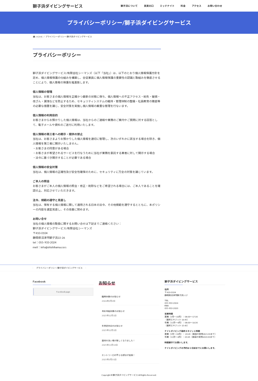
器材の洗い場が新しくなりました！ (118, 340)
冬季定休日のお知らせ (112, 326)
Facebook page (63, 291)
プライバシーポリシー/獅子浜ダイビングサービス (59, 268)
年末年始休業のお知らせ (113, 311)
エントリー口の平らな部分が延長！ (118, 355)
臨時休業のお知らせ (111, 296)
